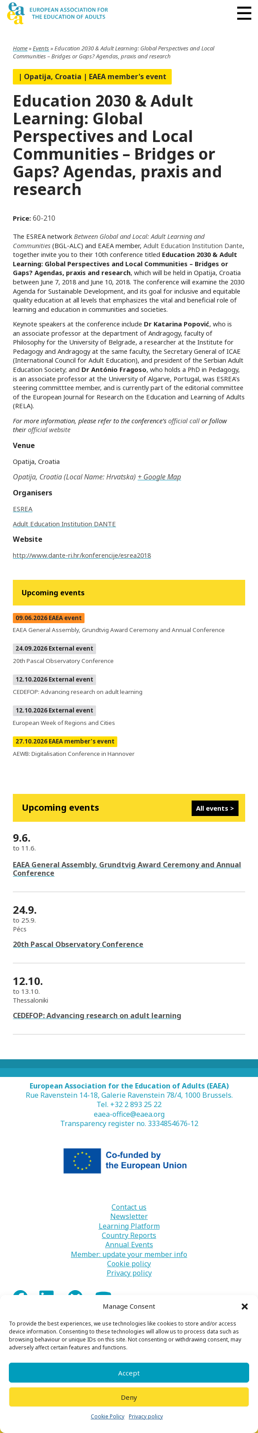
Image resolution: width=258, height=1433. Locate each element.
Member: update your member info (129, 1254)
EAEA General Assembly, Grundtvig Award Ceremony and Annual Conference (127, 869)
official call (184, 420)
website (59, 429)
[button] (244, 1306)
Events (41, 48)
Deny (129, 1397)
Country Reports (129, 1235)
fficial (40, 429)
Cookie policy (129, 1263)
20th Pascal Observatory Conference (78, 944)
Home (20, 48)
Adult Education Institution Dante (193, 245)
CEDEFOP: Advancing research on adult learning (97, 1015)
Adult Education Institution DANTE (64, 523)
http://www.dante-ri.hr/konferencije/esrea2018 (82, 555)
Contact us (129, 1207)
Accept (129, 1372)
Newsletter (129, 1216)
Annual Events (129, 1244)
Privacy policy (146, 1416)
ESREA (22, 508)
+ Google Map (159, 477)
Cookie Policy (107, 1416)
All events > (215, 808)
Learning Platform (129, 1226)
